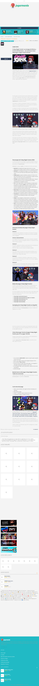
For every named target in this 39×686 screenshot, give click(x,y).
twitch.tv (29, 137)
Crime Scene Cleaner (16, 413)
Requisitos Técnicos (5, 664)
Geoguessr (35, 416)
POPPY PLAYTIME (8, 679)
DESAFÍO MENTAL (9, 36)
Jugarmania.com (20, 684)
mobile (14, 429)
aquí (21, 328)
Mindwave (35, 412)
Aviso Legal (3, 652)
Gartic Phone (17, 414)
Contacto (2, 654)
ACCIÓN (6, 36)
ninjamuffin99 (33, 419)
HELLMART (7, 585)
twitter (19, 425)
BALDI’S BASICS (7, 576)
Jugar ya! (6, 58)
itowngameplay (10, 429)
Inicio (3, 36)
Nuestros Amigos (4, 658)
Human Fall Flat (22, 416)
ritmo (18, 429)
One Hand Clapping (28, 416)
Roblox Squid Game (31, 413)
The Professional (24, 413)
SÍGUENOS (24, 1)
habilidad (6, 429)
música (16, 429)
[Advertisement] (20, 16)
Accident (30, 414)
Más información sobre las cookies (8, 656)
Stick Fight (16, 416)
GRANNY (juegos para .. (9, 580)
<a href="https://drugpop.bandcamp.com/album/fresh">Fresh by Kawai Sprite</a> (25, 380)
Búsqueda (15, 1)
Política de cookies (4, 660)
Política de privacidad (5, 662)
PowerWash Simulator (24, 414)
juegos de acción (32, 71)
